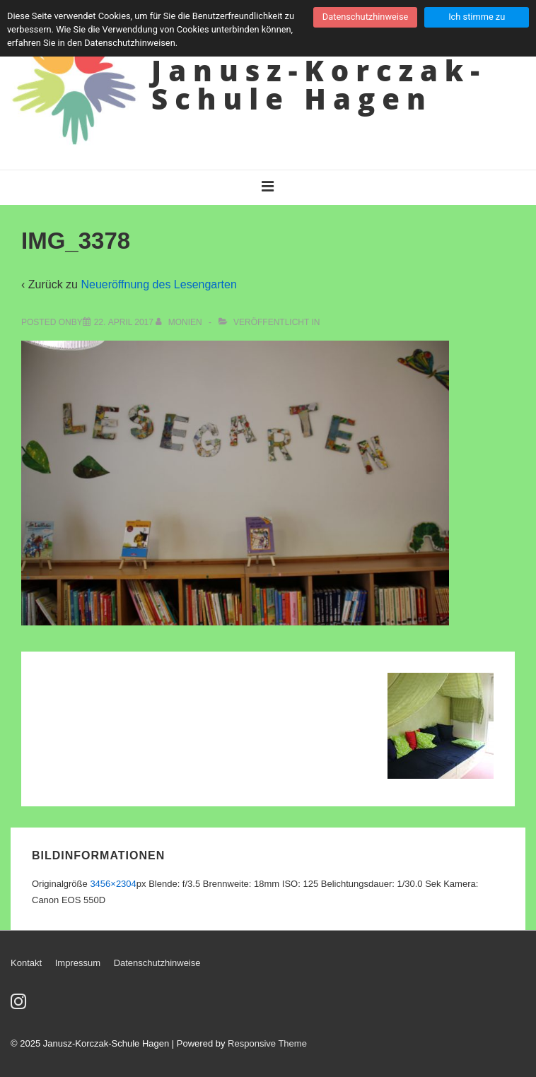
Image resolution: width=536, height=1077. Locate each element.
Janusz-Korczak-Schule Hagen (319, 84)
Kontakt (26, 963)
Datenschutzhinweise (157, 963)
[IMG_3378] (123, 322)
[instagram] (20, 1006)
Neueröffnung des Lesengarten (158, 284)
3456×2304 (113, 883)
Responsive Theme (267, 1043)
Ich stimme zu (476, 16)
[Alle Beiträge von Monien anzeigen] (180, 322)
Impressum (77, 963)
